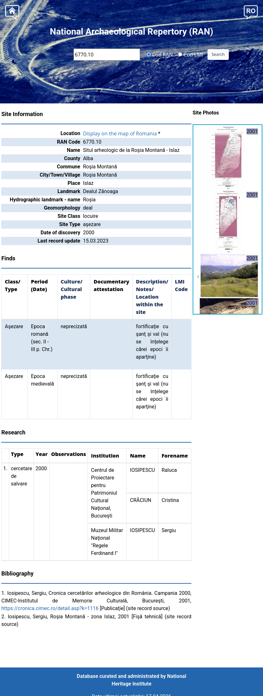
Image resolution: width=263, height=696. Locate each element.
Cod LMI (190, 54)
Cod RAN (160, 54)
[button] (251, 11)
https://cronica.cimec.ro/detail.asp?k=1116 (50, 608)
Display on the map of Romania (120, 133)
